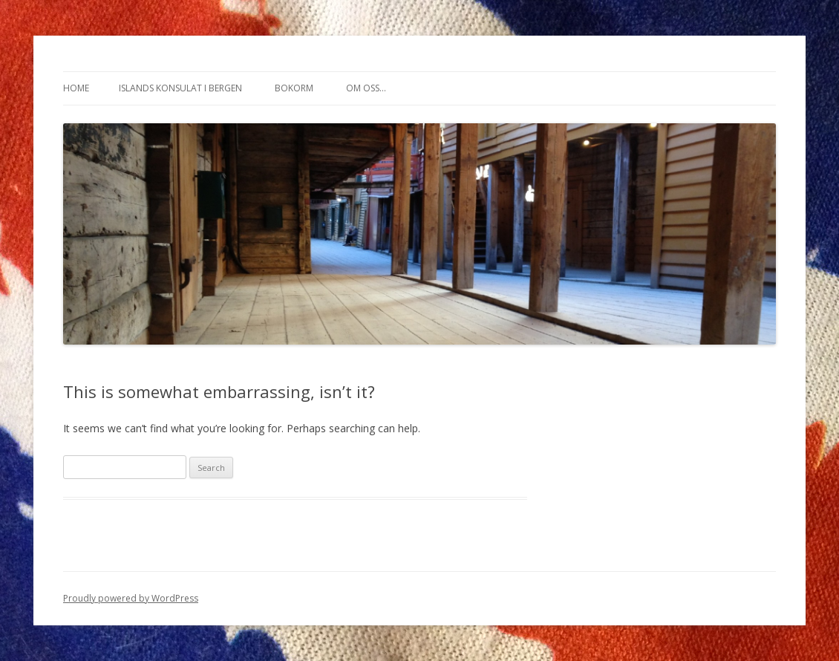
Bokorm (294, 88)
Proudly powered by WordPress (130, 598)
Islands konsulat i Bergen (180, 88)
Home (76, 88)
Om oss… (366, 88)
